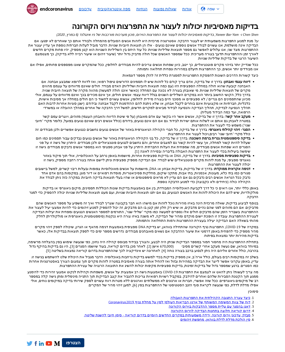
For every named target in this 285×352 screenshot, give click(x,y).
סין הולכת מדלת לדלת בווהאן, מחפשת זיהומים (215, 319)
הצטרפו (73, 342)
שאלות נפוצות (164, 8)
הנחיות (141, 8)
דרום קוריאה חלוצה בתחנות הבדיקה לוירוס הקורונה (210, 310)
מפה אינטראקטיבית (114, 8)
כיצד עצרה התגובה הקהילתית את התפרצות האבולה (210, 297)
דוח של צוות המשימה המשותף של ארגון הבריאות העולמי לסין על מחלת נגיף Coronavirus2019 (179, 302)
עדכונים (85, 8)
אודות (187, 8)
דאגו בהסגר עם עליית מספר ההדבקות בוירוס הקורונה (209, 306)
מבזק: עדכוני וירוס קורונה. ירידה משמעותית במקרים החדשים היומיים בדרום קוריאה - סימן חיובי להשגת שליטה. (167, 315)
